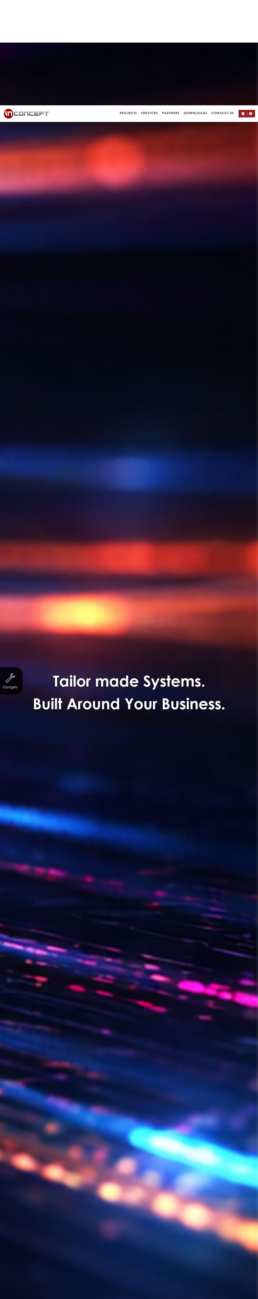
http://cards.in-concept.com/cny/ (153, 745)
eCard (130, 770)
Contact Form (157, 1033)
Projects (128, 8)
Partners (171, 8)
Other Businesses (95, 770)
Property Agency (50, 770)
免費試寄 (123, 728)
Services (149, 8)
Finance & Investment (149, 761)
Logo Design (213, 770)
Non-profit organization (62, 761)
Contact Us (222, 8)
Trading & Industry (201, 761)
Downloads (195, 8)
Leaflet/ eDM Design (168, 770)
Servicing (106, 761)
